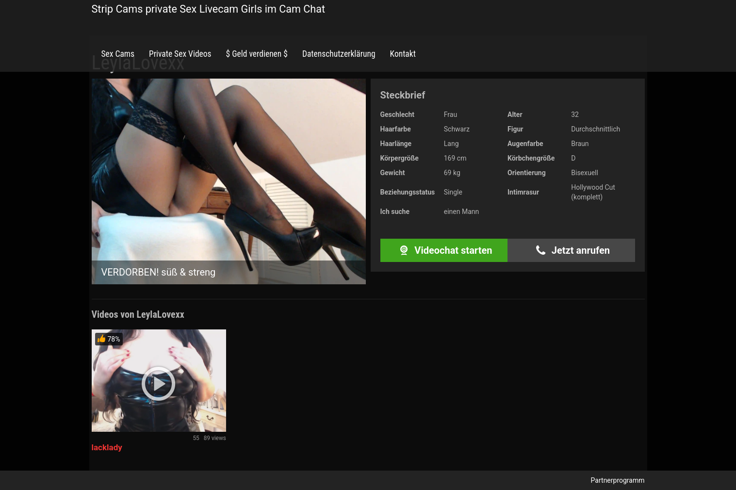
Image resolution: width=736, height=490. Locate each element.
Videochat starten (443, 250)
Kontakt (403, 54)
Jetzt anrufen (571, 250)
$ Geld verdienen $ (257, 54)
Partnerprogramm (618, 480)
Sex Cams (117, 54)
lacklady (107, 447)
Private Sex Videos (180, 54)
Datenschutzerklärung (339, 54)
